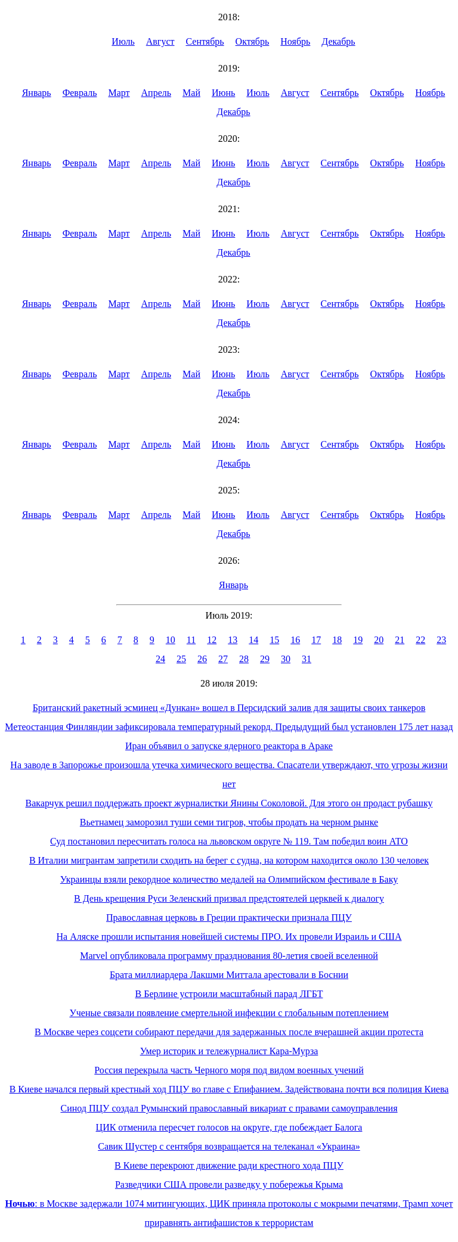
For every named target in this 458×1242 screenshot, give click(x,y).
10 (170, 640)
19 (358, 640)
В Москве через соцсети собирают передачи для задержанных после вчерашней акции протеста (229, 1032)
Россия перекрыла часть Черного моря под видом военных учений (228, 1070)
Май (191, 93)
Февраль (80, 93)
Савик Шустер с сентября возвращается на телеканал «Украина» (229, 1146)
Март (118, 93)
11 (191, 640)
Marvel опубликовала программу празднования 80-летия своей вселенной (229, 956)
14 (253, 640)
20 (378, 640)
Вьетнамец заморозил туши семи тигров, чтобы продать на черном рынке (229, 822)
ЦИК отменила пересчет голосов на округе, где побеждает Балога (229, 1127)
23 (441, 640)
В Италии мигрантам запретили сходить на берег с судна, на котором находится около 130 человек (229, 860)
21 (399, 640)
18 (337, 640)
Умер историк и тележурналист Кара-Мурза (229, 1051)
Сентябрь (205, 41)
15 (274, 640)
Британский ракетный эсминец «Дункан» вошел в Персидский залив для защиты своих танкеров (229, 708)
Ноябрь (295, 41)
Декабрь (338, 41)
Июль (123, 41)
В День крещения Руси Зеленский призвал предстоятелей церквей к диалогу (229, 898)
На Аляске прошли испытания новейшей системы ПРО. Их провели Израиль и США (229, 937)
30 (285, 659)
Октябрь (253, 41)
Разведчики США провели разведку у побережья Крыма (229, 1184)
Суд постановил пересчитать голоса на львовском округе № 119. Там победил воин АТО (229, 841)
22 (420, 640)
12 (211, 640)
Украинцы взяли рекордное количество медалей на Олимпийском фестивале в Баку (229, 879)
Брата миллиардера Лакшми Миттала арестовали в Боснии (229, 975)
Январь (36, 93)
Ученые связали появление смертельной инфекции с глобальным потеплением (228, 1013)
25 (181, 659)
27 (223, 659)
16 (295, 640)
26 (202, 659)
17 (316, 640)
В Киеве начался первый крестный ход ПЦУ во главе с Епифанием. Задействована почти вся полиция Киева (229, 1089)
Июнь (223, 93)
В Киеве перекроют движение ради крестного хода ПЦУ (229, 1165)
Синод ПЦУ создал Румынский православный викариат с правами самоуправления (228, 1108)
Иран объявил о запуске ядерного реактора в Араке (229, 746)
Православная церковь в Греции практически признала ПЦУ (229, 917)
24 (160, 659)
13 (232, 640)
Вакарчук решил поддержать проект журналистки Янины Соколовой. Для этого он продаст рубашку (229, 803)
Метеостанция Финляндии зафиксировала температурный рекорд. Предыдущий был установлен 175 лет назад (229, 727)
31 (306, 659)
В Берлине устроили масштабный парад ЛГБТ (229, 994)
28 (244, 659)
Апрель (156, 93)
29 (265, 659)
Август (160, 41)
